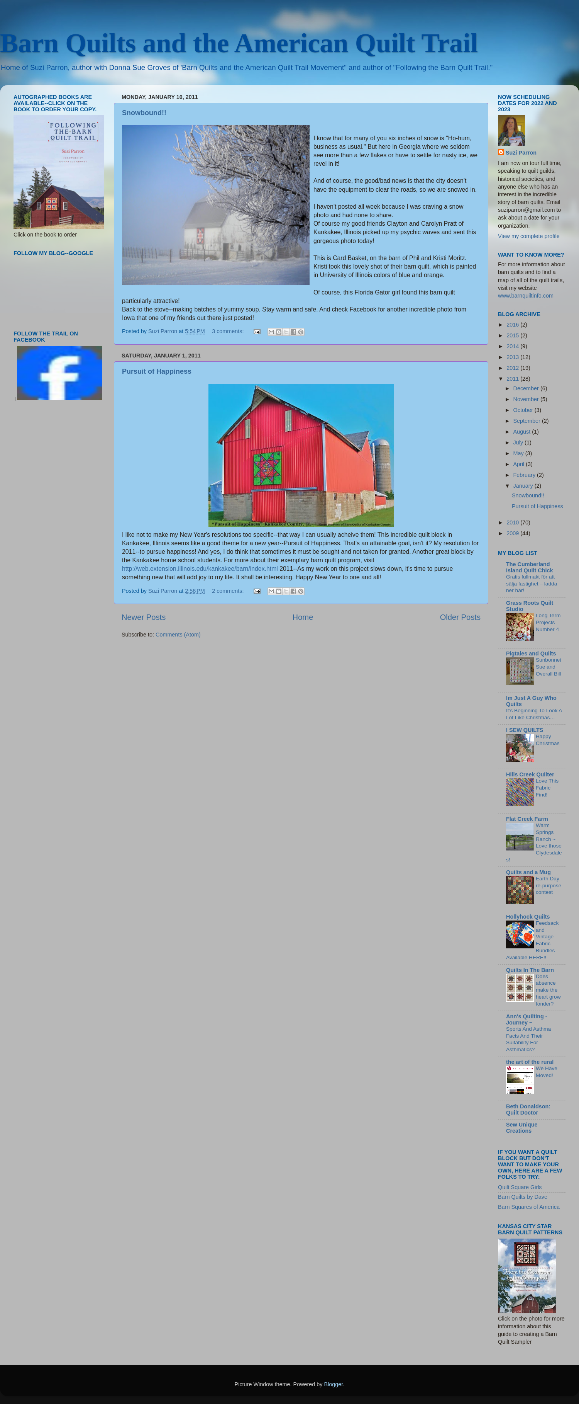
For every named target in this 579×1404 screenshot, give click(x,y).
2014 (513, 346)
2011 (513, 379)
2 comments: (228, 591)
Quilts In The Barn (530, 970)
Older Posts (460, 617)
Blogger (333, 1384)
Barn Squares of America (529, 1207)
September (527, 421)
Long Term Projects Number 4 (548, 622)
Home (303, 617)
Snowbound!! (144, 113)
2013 (513, 357)
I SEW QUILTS (524, 730)
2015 (513, 335)
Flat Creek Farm (527, 819)
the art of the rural (530, 1062)
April (519, 464)
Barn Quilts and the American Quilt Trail (239, 43)
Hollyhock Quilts (528, 917)
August (522, 432)
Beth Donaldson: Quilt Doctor (528, 1109)
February (525, 475)
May (519, 453)
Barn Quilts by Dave (522, 1197)
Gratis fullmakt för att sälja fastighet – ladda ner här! (531, 584)
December (526, 388)
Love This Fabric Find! (547, 788)
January (524, 486)
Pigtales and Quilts (531, 653)
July (519, 442)
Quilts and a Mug (528, 872)
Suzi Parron (521, 153)
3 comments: (228, 331)
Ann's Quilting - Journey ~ (526, 1019)
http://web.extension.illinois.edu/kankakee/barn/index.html (200, 568)
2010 (513, 522)
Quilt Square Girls (520, 1187)
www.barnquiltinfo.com (526, 296)
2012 (513, 368)
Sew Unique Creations (522, 1127)
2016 (513, 325)
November (526, 399)
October (524, 410)
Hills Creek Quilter (530, 774)
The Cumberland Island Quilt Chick (529, 567)
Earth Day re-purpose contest (548, 885)
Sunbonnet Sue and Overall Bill (548, 667)
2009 (513, 533)
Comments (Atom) (178, 634)
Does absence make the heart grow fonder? (548, 990)
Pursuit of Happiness (156, 371)
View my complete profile (529, 236)
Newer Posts (144, 617)
